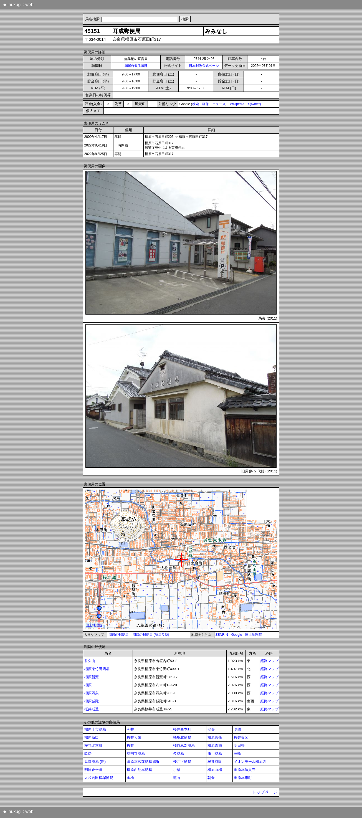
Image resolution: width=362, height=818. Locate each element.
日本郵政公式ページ (204, 66)
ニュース (219, 104)
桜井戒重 (91, 709)
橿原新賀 (91, 677)
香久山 (89, 661)
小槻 (176, 770)
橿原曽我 (214, 745)
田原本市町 (243, 778)
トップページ (264, 792)
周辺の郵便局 (118, 635)
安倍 (211, 729)
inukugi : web (18, 4)
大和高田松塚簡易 (98, 778)
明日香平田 (93, 770)
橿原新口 (91, 737)
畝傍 (88, 753)
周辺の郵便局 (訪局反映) (151, 635)
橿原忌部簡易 (184, 745)
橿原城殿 (91, 701)
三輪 (237, 753)
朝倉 (211, 778)
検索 (195, 104)
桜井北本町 (93, 745)
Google (236, 635)
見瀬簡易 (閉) (95, 761)
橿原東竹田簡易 (97, 669)
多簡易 (178, 753)
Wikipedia (237, 104)
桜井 (130, 745)
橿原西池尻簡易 (139, 770)
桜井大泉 (134, 737)
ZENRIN (222, 635)
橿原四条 (91, 693)
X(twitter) (254, 104)
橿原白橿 (214, 770)
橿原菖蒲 (214, 737)
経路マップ (269, 661)
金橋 (130, 778)
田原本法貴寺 (244, 770)
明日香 (239, 745)
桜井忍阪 (214, 761)
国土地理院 (253, 635)
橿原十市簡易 (95, 729)
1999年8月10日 (135, 66)
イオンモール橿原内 (250, 761)
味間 (237, 729)
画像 (205, 104)
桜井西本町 (182, 729)
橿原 (88, 685)
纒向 (176, 778)
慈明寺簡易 (136, 753)
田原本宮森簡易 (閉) (143, 761)
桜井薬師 (241, 737)
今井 (130, 729)
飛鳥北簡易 (182, 737)
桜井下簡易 (182, 761)
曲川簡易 (214, 753)
